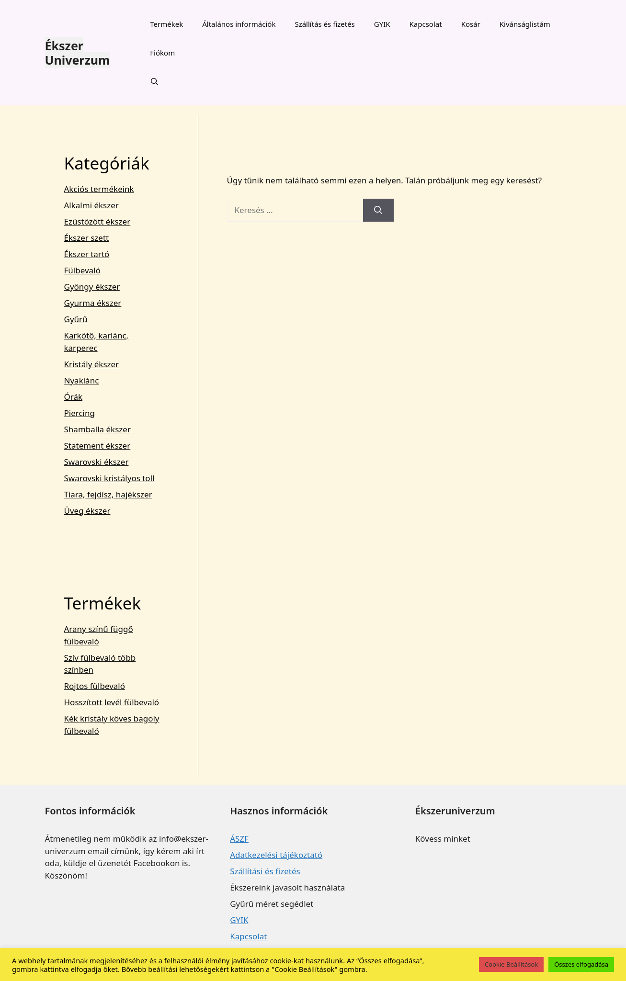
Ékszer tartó (87, 253)
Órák (73, 396)
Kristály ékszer (91, 364)
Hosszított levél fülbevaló (111, 702)
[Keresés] (378, 210)
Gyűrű (76, 319)
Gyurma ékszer (93, 302)
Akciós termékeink (99, 188)
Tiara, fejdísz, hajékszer (108, 494)
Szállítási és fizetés (265, 871)
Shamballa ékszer (97, 429)
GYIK (382, 24)
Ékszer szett (86, 237)
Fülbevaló (82, 270)
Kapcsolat (426, 24)
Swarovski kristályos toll (109, 478)
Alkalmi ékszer (91, 205)
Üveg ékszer (87, 510)
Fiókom (162, 52)
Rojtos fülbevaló (94, 685)
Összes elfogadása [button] (581, 964)
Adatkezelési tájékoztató (276, 854)
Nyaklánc (81, 380)
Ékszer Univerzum (77, 52)
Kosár (470, 24)
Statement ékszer (97, 445)
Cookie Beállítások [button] (511, 964)
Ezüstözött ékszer (97, 221)
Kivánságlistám (525, 24)
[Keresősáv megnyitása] (154, 81)
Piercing (79, 412)
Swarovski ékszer (96, 461)
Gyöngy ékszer (92, 286)
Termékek (166, 24)
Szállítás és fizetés (324, 24)
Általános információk (238, 24)
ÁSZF (239, 838)
